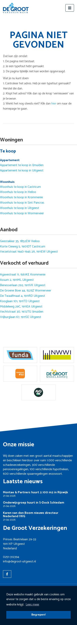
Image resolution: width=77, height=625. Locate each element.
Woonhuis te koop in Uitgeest (19, 208)
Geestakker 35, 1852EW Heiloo (20, 241)
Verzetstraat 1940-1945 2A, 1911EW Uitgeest (29, 251)
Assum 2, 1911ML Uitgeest (17, 280)
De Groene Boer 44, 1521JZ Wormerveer (25, 290)
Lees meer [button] (32, 604)
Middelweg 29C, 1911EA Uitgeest (21, 306)
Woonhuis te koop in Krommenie (21, 197)
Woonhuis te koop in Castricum (20, 187)
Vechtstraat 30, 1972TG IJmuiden (21, 311)
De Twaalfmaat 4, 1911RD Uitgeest (22, 296)
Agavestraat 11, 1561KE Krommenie (22, 274)
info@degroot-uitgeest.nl (19, 561)
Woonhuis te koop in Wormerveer (22, 213)
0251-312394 (11, 557)
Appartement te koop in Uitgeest (21, 170)
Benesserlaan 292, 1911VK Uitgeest (22, 285)
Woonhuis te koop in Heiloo (18, 192)
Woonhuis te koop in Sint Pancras (22, 202)
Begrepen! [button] (38, 614)
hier (53, 103)
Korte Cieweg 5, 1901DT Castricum (22, 246)
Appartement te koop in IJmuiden (21, 165)
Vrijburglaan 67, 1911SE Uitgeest (20, 317)
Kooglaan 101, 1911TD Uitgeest (20, 301)
